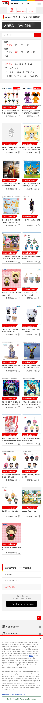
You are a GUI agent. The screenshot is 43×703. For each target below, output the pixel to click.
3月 (28, 45)
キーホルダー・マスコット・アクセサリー (20, 72)
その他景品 (34, 76)
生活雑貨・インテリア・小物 (15, 76)
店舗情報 (8, 574)
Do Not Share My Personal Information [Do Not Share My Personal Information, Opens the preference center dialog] (21, 699)
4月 (22, 45)
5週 (16, 52)
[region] (21, 669)
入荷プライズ (10, 587)
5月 (16, 45)
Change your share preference (13, 694)
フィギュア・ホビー (12, 68)
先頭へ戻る (39, 618)
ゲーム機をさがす (12, 633)
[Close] (40, 638)
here (31, 656)
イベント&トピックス (13, 580)
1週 (6, 56)
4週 (22, 52)
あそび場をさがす (12, 627)
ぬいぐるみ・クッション (24, 64)
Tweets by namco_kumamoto (23, 604)
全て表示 (8, 45)
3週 (28, 52)
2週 (34, 52)
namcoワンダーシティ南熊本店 (18, 567)
